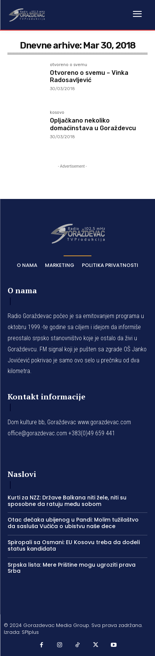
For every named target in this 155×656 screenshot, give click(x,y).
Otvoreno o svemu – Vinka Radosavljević (89, 76)
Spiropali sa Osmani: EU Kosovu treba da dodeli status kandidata (74, 545)
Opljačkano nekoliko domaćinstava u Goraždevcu (93, 124)
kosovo (57, 112)
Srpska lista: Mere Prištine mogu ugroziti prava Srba (72, 568)
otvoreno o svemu (68, 65)
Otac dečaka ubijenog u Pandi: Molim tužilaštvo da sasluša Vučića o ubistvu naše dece (73, 523)
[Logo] (27, 14)
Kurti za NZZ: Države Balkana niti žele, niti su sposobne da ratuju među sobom (67, 501)
